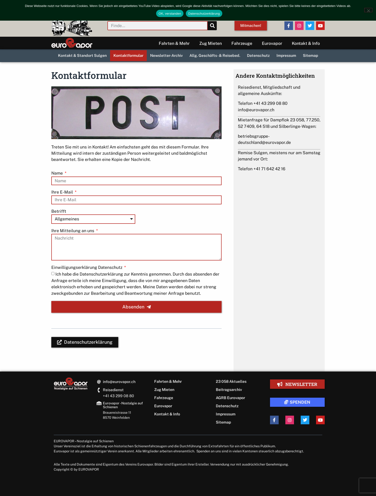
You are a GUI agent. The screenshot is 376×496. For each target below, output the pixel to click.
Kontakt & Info (306, 43)
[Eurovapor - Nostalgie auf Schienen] (99, 403)
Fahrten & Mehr (174, 43)
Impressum (286, 55)
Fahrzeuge (241, 43)
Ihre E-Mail (62, 192)
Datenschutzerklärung (204, 13)
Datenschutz (258, 55)
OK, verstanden (170, 13)
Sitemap (310, 55)
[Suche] (212, 25)
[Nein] (368, 10)
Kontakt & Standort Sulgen (82, 55)
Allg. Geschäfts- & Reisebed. (214, 55)
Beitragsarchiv (229, 389)
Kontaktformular (128, 55)
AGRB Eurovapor (230, 398)
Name (57, 173)
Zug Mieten (210, 43)
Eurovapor (272, 43)
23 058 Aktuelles (231, 381)
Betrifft (58, 211)
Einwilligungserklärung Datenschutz (87, 267)
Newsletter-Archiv (166, 55)
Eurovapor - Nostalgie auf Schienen (123, 405)
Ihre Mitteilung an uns (73, 231)
